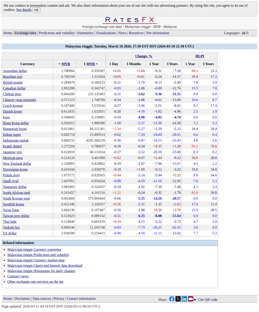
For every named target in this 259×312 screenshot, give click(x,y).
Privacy (58, 298)
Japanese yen (12, 152)
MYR (66, 64)
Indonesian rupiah (16, 140)
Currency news (18, 276)
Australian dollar (15, 71)
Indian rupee (12, 134)
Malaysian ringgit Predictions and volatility (38, 255)
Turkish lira (11, 227)
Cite (201, 300)
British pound (13, 82)
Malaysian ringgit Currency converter (34, 249)
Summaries (85, 33)
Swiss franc (11, 210)
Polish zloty (11, 175)
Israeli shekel (12, 146)
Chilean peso (12, 94)
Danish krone (12, 111)
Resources (136, 33)
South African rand (16, 192)
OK (36, 10)
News (122, 33)
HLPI (199, 56)
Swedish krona (13, 204)
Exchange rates (25, 33)
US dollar (10, 233)
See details (24, 10)
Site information (157, 33)
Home (7, 33)
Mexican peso (13, 158)
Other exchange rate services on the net (35, 281)
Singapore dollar (15, 187)
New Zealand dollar (17, 163)
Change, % (143, 56)
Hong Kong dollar (16, 123)
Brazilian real (12, 77)
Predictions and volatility (57, 33)
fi (247, 33)
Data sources (42, 298)
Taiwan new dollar (16, 216)
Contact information (81, 298)
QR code (211, 300)
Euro (6, 117)
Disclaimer (22, 298)
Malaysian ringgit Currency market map (36, 260)
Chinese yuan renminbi (19, 100)
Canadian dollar (14, 88)
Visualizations (106, 33)
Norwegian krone (15, 169)
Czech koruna (13, 105)
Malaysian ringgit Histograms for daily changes (41, 271)
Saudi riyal (10, 181)
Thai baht (9, 221)
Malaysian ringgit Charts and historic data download (44, 265)
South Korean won (16, 198)
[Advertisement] (239, 119)
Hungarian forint (15, 129)
